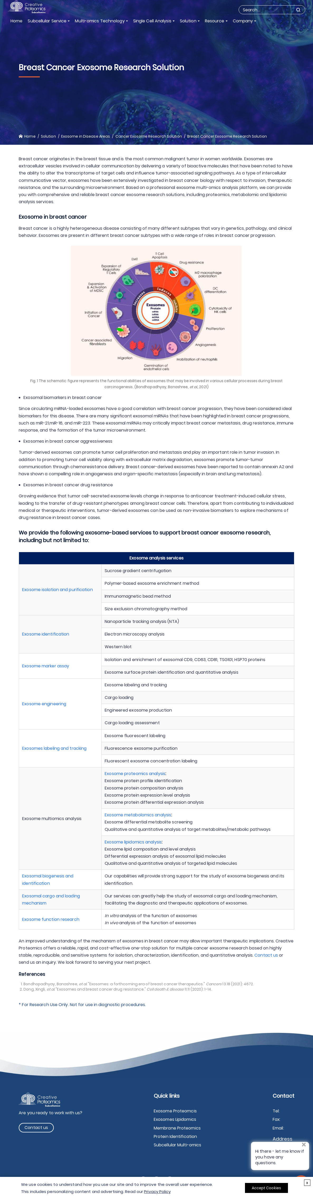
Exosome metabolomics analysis (138, 815)
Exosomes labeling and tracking (54, 748)
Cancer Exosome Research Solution (148, 136)
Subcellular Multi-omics (177, 1145)
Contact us (266, 955)
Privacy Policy (157, 1191)
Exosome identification (45, 634)
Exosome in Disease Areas (85, 136)
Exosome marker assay (45, 666)
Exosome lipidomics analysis (133, 842)
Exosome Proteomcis (175, 1111)
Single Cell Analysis (152, 21)
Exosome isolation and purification (57, 590)
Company (243, 21)
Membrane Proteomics (177, 1128)
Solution (188, 21)
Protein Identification (175, 1136)
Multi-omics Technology (99, 21)
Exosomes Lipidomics (175, 1119)
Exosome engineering (44, 704)
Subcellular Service (47, 21)
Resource (214, 21)
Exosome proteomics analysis (135, 774)
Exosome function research (50, 919)
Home (16, 21)
